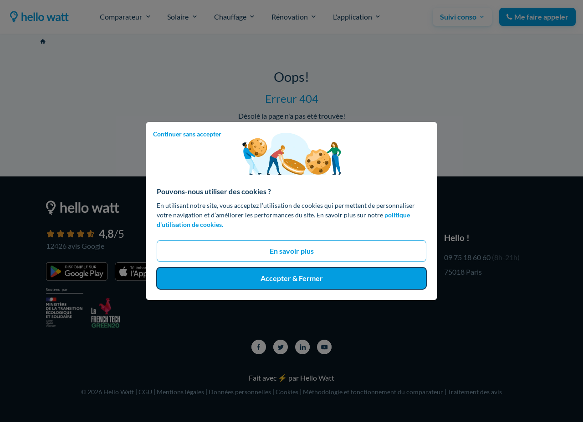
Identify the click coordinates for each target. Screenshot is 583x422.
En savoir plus (292, 250)
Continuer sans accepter (187, 134)
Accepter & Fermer (292, 278)
